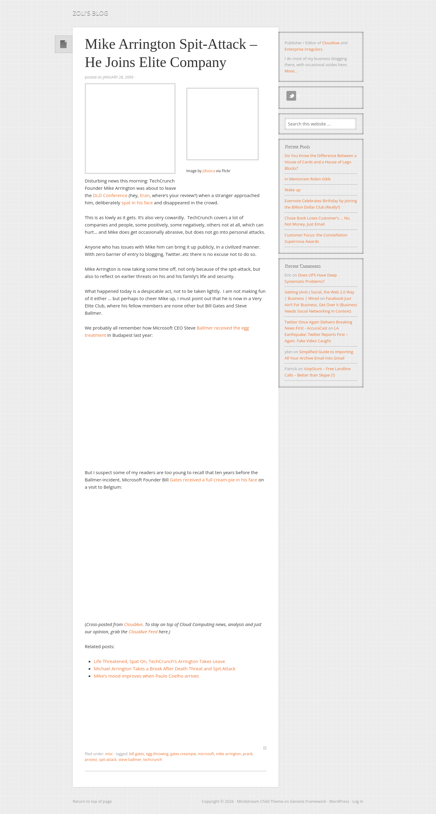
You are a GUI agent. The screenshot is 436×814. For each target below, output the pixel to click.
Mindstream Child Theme (260, 801)
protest (91, 759)
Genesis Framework (308, 801)
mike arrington (228, 753)
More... (291, 71)
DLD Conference (110, 195)
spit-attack (108, 759)
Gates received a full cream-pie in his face (213, 480)
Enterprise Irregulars (303, 49)
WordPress (339, 801)
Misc (109, 753)
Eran (145, 195)
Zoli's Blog (90, 13)
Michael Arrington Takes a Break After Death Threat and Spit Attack (165, 668)
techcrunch (152, 759)
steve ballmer (129, 759)
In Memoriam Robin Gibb (308, 179)
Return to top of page (92, 801)
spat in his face (137, 202)
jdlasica (209, 170)
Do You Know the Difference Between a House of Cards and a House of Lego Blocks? (320, 162)
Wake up (293, 190)
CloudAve (330, 42)
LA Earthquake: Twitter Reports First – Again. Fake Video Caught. (316, 334)
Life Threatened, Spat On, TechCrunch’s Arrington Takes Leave (159, 661)
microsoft (206, 753)
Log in (357, 801)
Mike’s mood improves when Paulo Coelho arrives (146, 676)
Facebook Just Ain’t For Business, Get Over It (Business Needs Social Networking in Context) (321, 305)
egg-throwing (157, 753)
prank (248, 753)
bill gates (136, 753)
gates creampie (183, 753)
